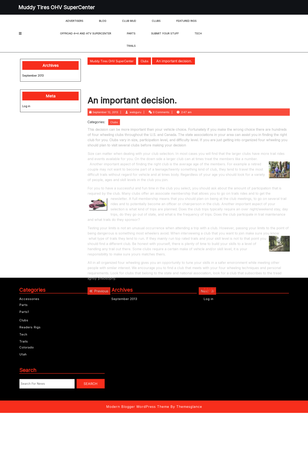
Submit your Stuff (165, 33)
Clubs (156, 20)
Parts (131, 33)
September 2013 (37, 78)
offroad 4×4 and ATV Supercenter (85, 33)
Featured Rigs (186, 20)
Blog (102, 20)
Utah (34, 345)
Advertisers (74, 20)
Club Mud (129, 20)
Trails (131, 45)
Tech (198, 33)
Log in (32, 100)
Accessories (39, 306)
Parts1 (35, 315)
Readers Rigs (39, 326)
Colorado (37, 339)
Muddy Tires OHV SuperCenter (56, 7)
